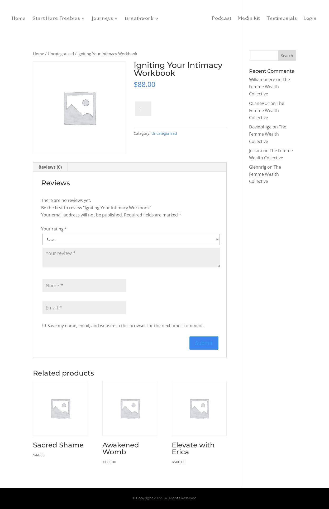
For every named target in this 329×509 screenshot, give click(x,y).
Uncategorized (61, 53)
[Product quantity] (143, 108)
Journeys (104, 18)
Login (308, 18)
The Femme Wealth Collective (269, 87)
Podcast (220, 18)
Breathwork (140, 18)
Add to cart (176, 106)
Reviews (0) (50, 167)
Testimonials (280, 18)
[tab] (50, 167)
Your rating (54, 229)
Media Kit (248, 18)
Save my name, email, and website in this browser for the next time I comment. (125, 325)
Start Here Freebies (58, 18)
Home (20, 18)
